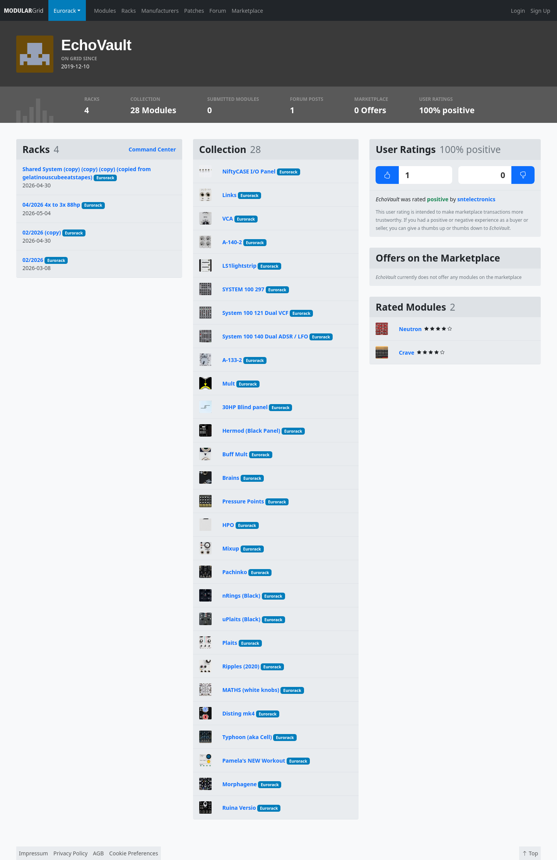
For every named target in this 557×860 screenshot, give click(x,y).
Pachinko (234, 572)
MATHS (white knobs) (250, 689)
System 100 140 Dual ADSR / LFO (265, 336)
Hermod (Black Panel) (251, 430)
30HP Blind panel (245, 407)
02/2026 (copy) (41, 232)
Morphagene (239, 784)
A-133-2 (232, 360)
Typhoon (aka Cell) (247, 737)
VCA (227, 218)
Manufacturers (160, 10)
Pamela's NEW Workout (253, 760)
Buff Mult (235, 454)
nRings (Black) (241, 595)
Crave (406, 352)
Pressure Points (243, 501)
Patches (194, 10)
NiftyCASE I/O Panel (249, 171)
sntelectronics (476, 199)
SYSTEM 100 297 (243, 289)
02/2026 (32, 259)
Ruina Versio (239, 807)
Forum (217, 10)
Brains (230, 477)
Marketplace (247, 10)
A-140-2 (232, 242)
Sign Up (540, 10)
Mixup (230, 548)
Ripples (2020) (241, 666)
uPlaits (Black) (241, 619)
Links (229, 195)
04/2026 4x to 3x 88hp (51, 204)
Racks (128, 10)
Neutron (410, 329)
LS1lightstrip (239, 265)
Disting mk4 (238, 713)
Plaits (229, 642)
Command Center (152, 149)
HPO (228, 525)
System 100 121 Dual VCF (255, 312)
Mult (228, 383)
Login (518, 10)
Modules (105, 10)
